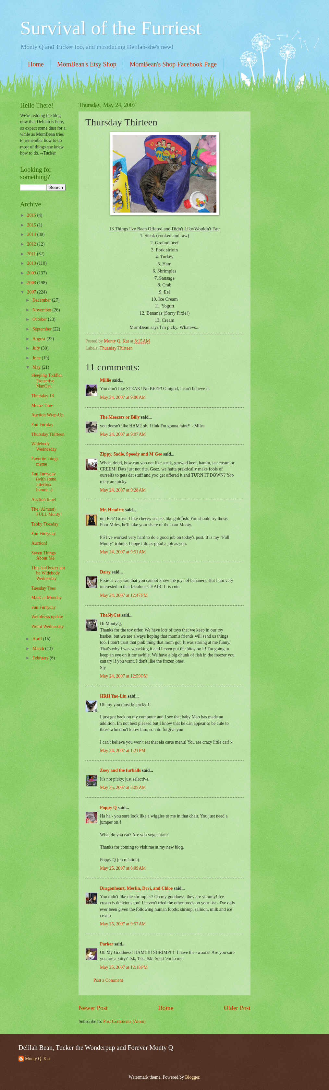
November (42, 309)
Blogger (192, 1077)
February (41, 657)
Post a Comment (108, 980)
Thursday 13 (42, 395)
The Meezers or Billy (120, 417)
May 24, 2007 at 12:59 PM (124, 676)
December (42, 300)
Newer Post (93, 1007)
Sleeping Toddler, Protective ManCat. (47, 380)
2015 (32, 225)
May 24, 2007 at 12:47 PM (124, 595)
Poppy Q (108, 807)
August (39, 338)
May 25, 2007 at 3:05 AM (123, 787)
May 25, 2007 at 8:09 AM (123, 868)
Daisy (105, 572)
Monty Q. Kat (37, 1058)
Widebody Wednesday (43, 446)
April (37, 638)
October (40, 319)
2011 (32, 253)
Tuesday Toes (43, 588)
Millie (105, 380)
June (37, 357)
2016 (32, 215)
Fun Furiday (42, 424)
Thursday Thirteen (116, 348)
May (37, 367)
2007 (32, 292)
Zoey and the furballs (120, 770)
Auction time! (43, 499)
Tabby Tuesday (44, 524)
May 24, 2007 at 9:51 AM (123, 552)
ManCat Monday (46, 597)
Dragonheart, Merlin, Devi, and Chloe (136, 888)
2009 (32, 273)
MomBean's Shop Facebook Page (173, 64)
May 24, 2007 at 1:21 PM (122, 750)
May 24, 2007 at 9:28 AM (123, 490)
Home (36, 64)
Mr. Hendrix (112, 509)
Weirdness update (47, 616)
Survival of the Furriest (110, 28)
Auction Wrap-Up (47, 414)
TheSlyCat (110, 615)
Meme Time (42, 405)
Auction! (39, 543)
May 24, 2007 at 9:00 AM (123, 397)
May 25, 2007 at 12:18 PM (124, 967)
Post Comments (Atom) (124, 1021)
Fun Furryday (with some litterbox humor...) (43, 482)
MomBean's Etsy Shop (86, 64)
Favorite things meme (44, 461)
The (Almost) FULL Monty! (46, 512)
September (42, 329)
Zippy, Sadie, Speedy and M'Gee (131, 454)
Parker (106, 944)
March (38, 648)
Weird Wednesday (47, 626)
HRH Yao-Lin (113, 696)
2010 (32, 263)
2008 (32, 282)
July (36, 348)
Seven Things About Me (43, 556)
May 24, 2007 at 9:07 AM (123, 434)
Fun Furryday (43, 533)
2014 (32, 234)
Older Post (237, 1007)
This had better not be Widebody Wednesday (48, 573)
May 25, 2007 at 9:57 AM (123, 924)
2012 (32, 244)
